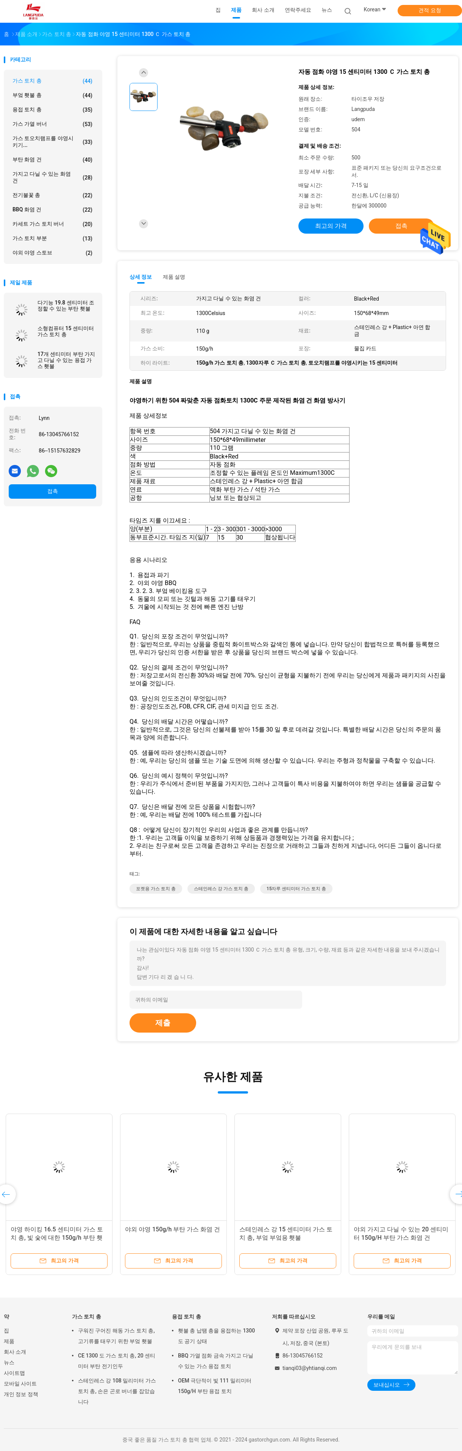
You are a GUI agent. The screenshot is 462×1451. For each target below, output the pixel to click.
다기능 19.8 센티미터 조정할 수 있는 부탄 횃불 (65, 306)
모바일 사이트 (20, 1384)
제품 (9, 1341)
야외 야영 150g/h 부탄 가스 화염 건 (172, 1229)
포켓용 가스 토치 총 (156, 888)
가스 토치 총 (52, 81)
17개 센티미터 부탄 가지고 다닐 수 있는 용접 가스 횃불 (66, 360)
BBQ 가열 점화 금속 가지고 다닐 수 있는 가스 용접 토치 (215, 1361)
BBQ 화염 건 (52, 210)
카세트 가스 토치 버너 (52, 224)
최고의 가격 (331, 225)
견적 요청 (429, 10)
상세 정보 (141, 277)
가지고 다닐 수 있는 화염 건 (52, 177)
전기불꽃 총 (52, 195)
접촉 (52, 491)
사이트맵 (14, 1373)
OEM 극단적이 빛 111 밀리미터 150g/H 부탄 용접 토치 (214, 1386)
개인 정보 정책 (21, 1394)
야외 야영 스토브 (52, 253)
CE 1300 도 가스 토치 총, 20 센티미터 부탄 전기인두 (116, 1361)
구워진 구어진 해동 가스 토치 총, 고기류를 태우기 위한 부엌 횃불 (116, 1336)
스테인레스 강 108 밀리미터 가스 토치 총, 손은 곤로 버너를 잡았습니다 (117, 1391)
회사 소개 (15, 1352)
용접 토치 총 (52, 110)
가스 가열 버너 (52, 124)
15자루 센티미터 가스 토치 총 (296, 888)
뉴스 (9, 1362)
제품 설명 (174, 277)
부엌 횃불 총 (52, 95)
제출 (162, 1022)
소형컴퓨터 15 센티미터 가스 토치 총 (65, 331)
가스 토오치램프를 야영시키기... (52, 141)
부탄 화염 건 (52, 160)
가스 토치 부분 (52, 238)
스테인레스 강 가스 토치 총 (221, 888)
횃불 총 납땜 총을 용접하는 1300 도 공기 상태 (216, 1336)
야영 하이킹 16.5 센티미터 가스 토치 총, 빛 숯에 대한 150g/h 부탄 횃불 (57, 1238)
